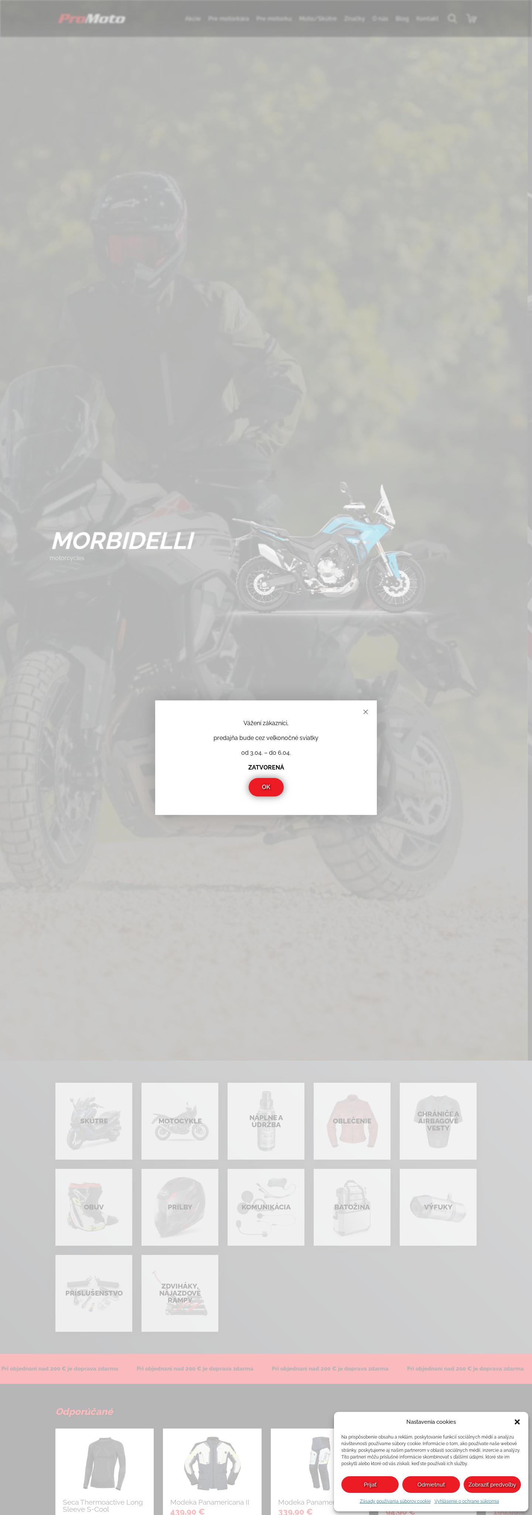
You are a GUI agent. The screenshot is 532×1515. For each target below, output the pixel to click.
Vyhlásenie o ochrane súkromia (466, 1501)
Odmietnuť (431, 1484)
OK (266, 787)
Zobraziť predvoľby (492, 1484)
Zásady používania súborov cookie (395, 1501)
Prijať (370, 1484)
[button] (517, 1422)
